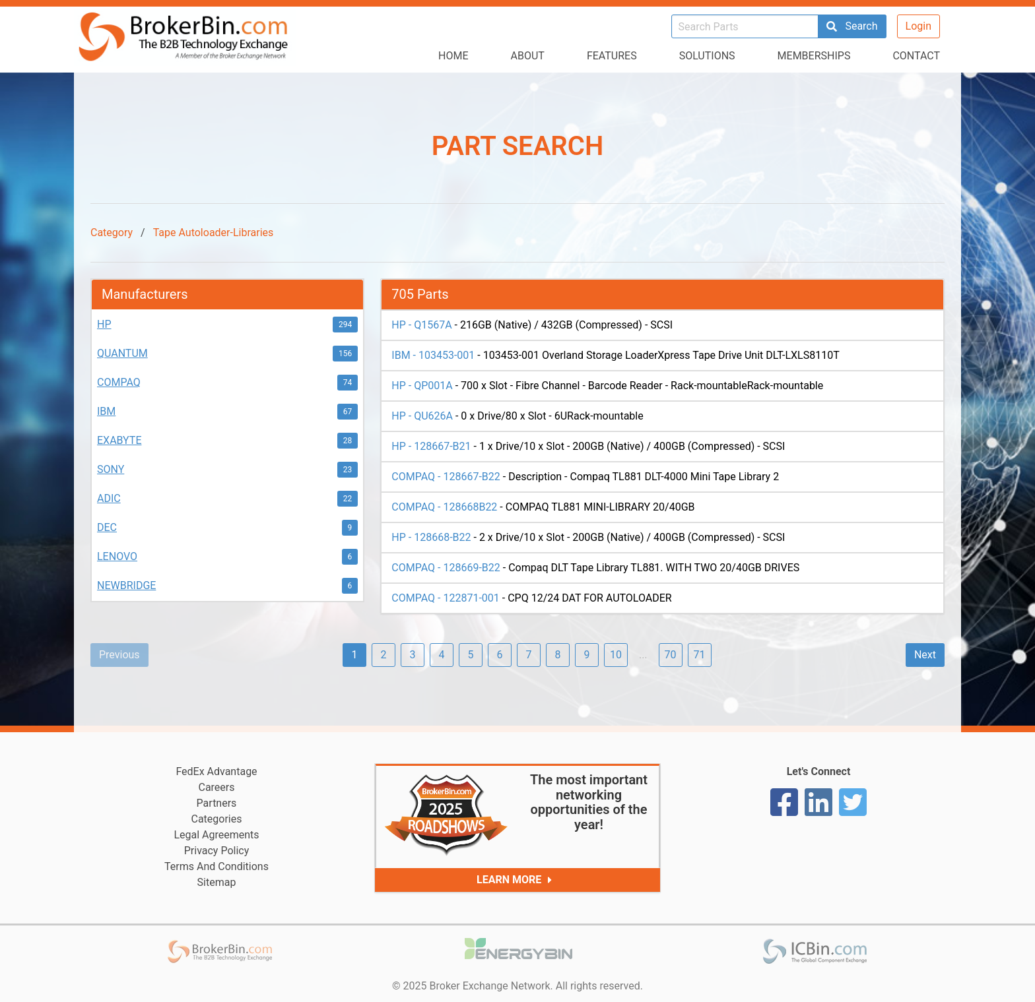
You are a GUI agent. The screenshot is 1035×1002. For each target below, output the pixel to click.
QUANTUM (122, 353)
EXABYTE (119, 440)
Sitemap (216, 882)
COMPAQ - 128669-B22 (445, 567)
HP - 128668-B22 (431, 537)
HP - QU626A (422, 416)
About (528, 55)
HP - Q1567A (421, 325)
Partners (217, 803)
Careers (216, 787)
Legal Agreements (216, 835)
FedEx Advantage (216, 771)
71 (700, 654)
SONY (110, 469)
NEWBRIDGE (126, 585)
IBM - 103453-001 (433, 355)
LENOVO (117, 556)
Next (925, 654)
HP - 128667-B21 (431, 446)
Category (111, 232)
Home (453, 55)
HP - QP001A (421, 385)
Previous (119, 654)
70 (671, 654)
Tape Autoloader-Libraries (213, 232)
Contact (916, 55)
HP (104, 324)
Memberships (814, 55)
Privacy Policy (217, 850)
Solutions (707, 55)
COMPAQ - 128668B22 (444, 507)
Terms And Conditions (216, 866)
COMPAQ (119, 382)
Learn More (517, 880)
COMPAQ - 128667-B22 (445, 476)
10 (616, 654)
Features (612, 55)
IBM (106, 411)
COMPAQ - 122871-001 (445, 598)
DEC (107, 527)
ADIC (109, 498)
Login (918, 26)
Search (851, 26)
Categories (216, 819)
